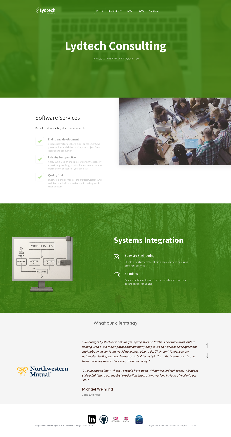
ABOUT (130, 10)
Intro (99, 10)
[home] (45, 10)
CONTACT (154, 10)
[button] (115, 11)
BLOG (142, 10)
